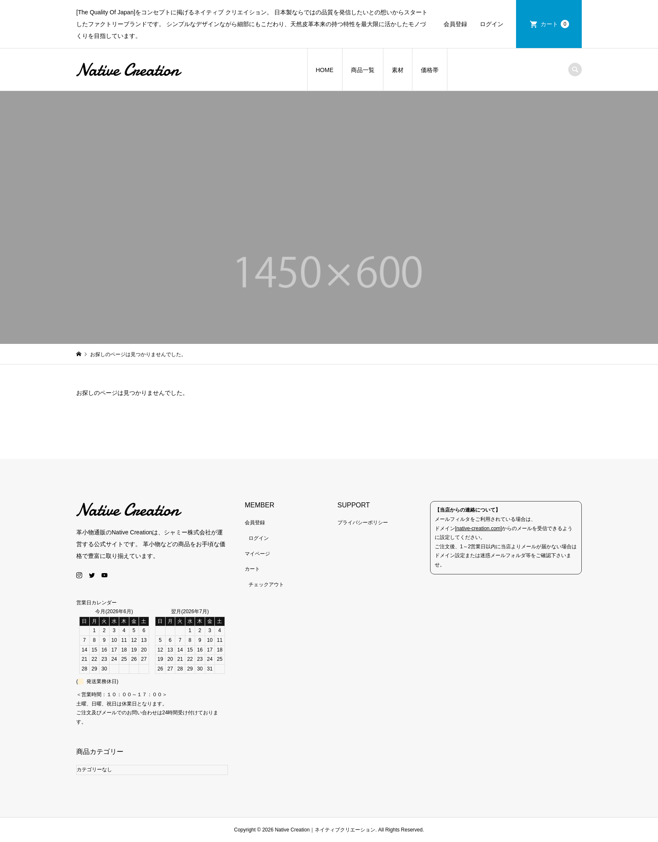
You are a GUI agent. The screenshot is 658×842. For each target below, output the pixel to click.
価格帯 (430, 70)
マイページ (257, 554)
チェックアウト (266, 584)
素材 (398, 70)
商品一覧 (362, 70)
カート (554, 24)
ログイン (491, 24)
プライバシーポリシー (362, 523)
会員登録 (455, 24)
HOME (325, 70)
